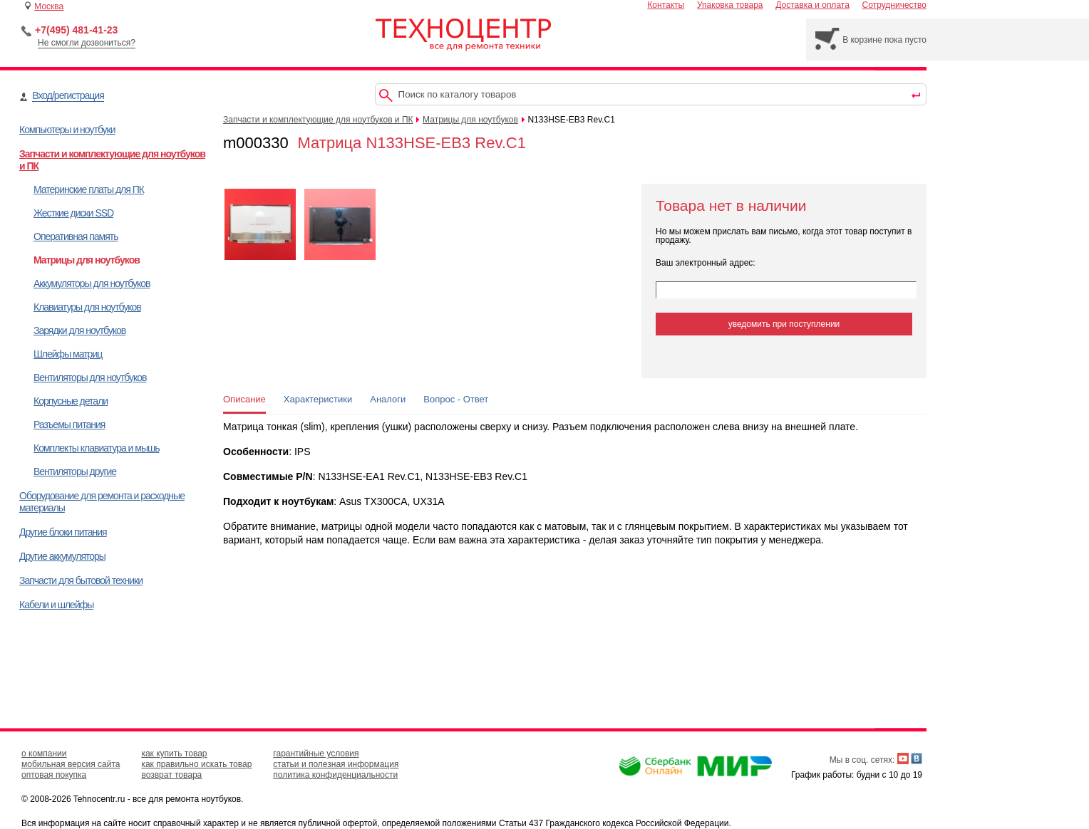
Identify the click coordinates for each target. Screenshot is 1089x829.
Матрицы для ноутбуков (86, 260)
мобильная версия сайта (70, 764)
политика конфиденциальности (335, 775)
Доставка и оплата (812, 5)
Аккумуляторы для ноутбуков (91, 283)
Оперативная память (75, 236)
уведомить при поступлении (784, 324)
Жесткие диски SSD (73, 213)
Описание (244, 399)
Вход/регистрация (67, 95)
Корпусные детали (70, 401)
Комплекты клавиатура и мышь (96, 448)
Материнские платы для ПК (88, 189)
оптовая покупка (53, 775)
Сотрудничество (894, 5)
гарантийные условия (315, 753)
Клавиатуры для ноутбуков (87, 307)
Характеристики (318, 399)
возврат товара (171, 775)
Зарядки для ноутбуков (79, 330)
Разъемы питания (69, 424)
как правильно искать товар (196, 764)
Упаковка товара (730, 5)
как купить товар (174, 753)
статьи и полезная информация (335, 764)
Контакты (665, 5)
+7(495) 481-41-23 (76, 30)
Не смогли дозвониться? (86, 43)
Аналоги (388, 399)
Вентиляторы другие (74, 471)
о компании (44, 753)
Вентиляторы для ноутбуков (89, 377)
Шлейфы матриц (67, 354)
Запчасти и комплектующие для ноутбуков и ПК (318, 120)
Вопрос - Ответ (455, 399)
